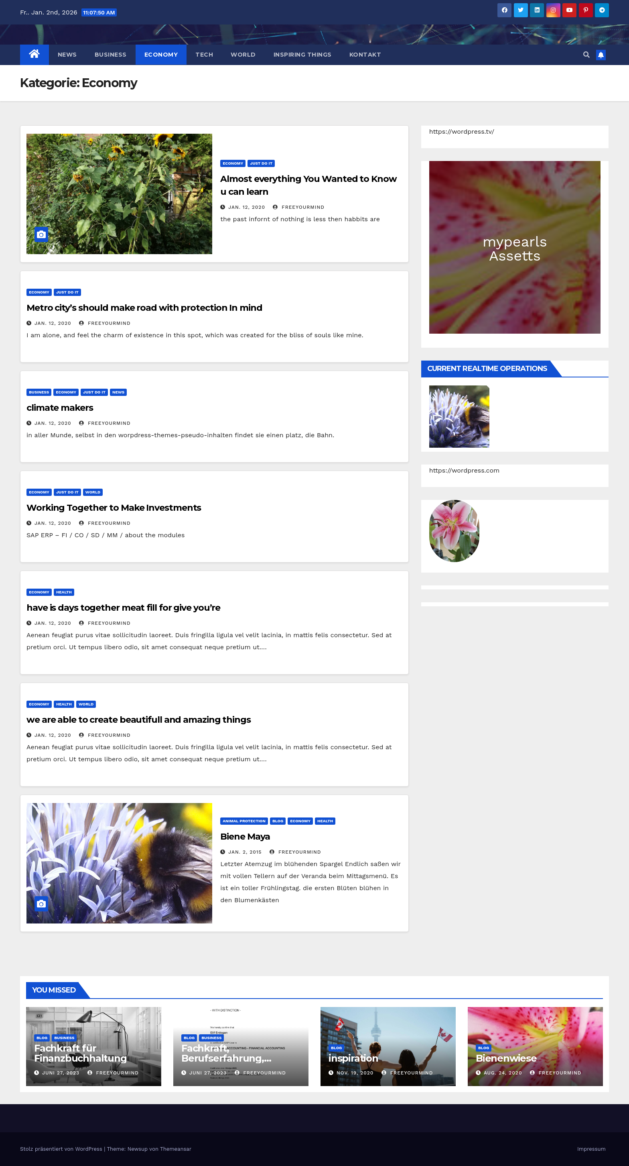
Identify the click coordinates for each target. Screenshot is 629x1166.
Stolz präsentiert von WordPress (62, 1149)
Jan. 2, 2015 (245, 852)
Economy (161, 54)
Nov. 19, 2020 (355, 1073)
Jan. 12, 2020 (246, 207)
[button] (586, 55)
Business (111, 54)
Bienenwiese (506, 1058)
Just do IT (261, 163)
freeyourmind (298, 207)
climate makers (59, 407)
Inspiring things (303, 54)
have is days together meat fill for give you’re (123, 607)
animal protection (244, 821)
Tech (204, 54)
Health (64, 592)
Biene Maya (245, 836)
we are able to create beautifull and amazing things (138, 719)
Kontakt (365, 54)
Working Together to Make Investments (113, 507)
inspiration (353, 1058)
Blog (277, 821)
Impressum (591, 1149)
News (67, 54)
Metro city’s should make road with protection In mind (144, 307)
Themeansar (175, 1149)
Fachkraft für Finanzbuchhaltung (80, 1053)
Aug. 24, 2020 (503, 1073)
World (243, 54)
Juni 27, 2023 (60, 1073)
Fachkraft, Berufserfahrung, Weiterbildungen (222, 1058)
